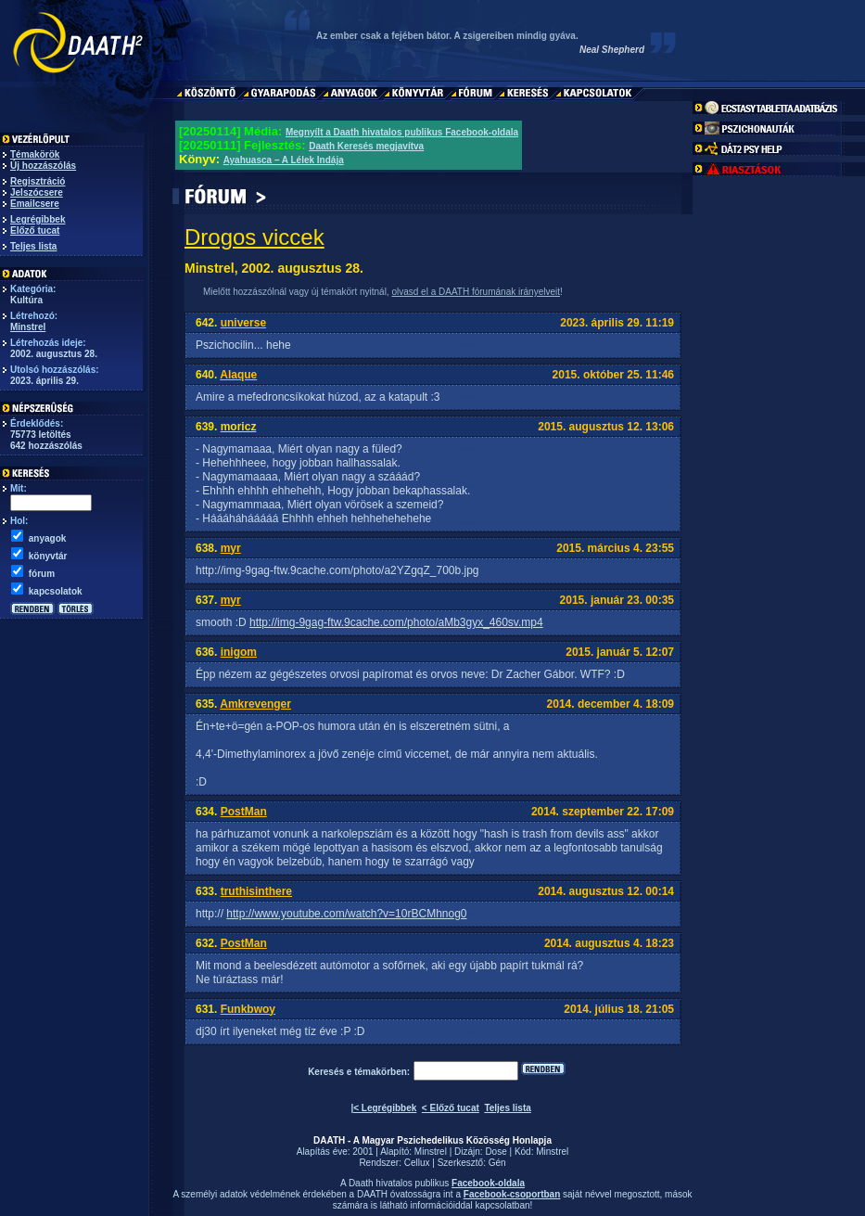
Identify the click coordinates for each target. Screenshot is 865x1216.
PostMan (244, 811)
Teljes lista (33, 246)
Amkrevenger (255, 704)
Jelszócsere (36, 192)
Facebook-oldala (488, 1183)
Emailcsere (34, 203)
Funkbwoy (248, 1009)
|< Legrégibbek (383, 1108)
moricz (239, 426)
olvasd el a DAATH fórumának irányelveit (475, 292)
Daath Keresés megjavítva (366, 146)
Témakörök (34, 154)
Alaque (238, 374)
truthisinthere (256, 891)
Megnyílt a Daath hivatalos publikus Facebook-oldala (402, 132)
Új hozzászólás (43, 165)
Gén (497, 1163)
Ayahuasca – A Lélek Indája (283, 160)
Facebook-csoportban (512, 1194)
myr (231, 548)
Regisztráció (37, 181)
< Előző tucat (450, 1108)
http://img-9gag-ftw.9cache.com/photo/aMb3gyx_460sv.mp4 (396, 622)
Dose (495, 1151)
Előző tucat (34, 230)
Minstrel (27, 327)
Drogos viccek (254, 237)
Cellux (417, 1163)
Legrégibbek (37, 219)
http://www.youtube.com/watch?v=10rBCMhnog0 (346, 913)
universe (243, 322)
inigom (239, 652)
